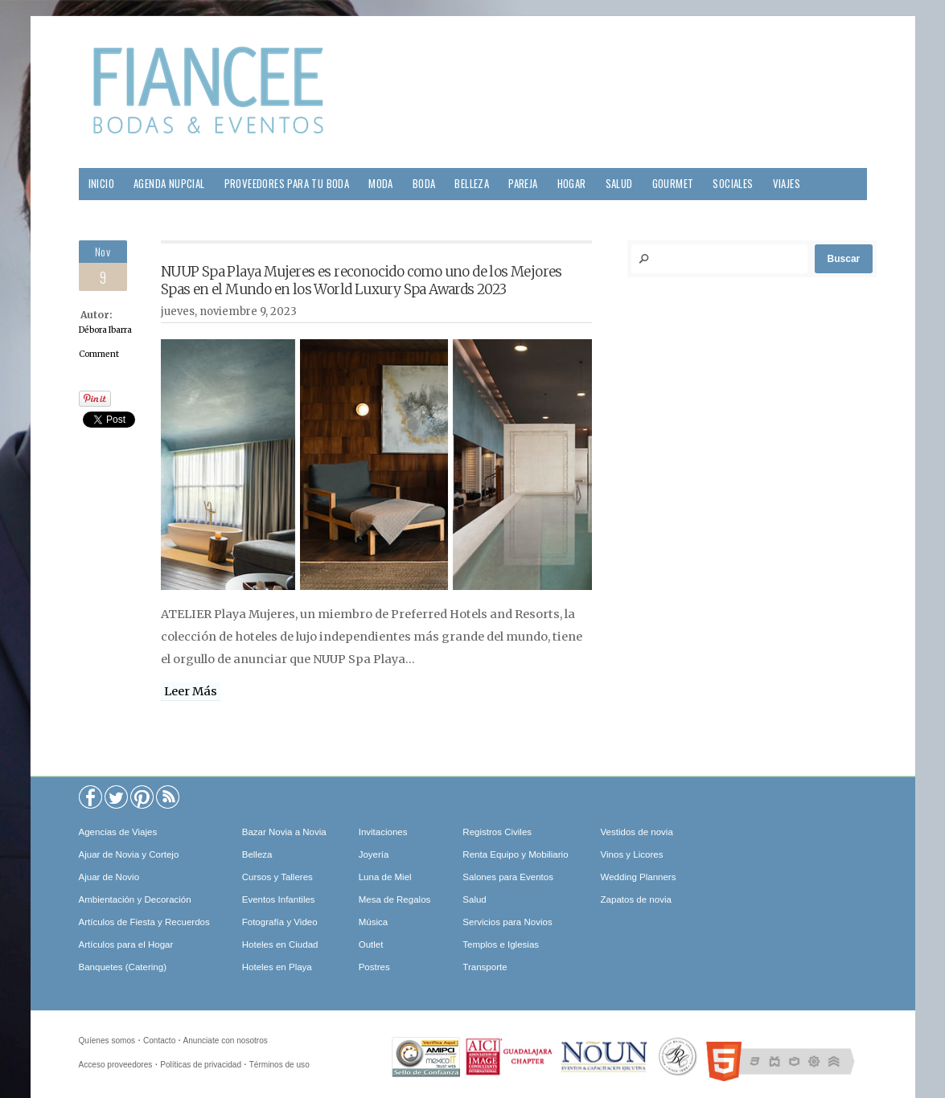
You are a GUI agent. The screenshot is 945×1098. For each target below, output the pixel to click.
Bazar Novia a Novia (284, 832)
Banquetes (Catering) (122, 967)
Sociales (733, 183)
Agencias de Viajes (118, 832)
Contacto (159, 1040)
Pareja (522, 183)
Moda (380, 183)
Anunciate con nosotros (225, 1040)
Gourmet (673, 183)
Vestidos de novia (637, 832)
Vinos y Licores (632, 854)
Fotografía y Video (280, 922)
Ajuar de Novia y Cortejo (129, 854)
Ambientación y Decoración (135, 899)
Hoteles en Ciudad (280, 944)
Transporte (484, 967)
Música (373, 922)
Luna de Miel (385, 877)
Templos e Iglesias (500, 944)
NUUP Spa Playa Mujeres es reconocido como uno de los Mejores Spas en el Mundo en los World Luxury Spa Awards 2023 (361, 280)
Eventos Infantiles (278, 899)
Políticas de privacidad (200, 1064)
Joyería (374, 854)
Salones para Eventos (507, 877)
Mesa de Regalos (395, 899)
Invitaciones (383, 832)
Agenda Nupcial (169, 183)
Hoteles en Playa (277, 967)
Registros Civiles (497, 832)
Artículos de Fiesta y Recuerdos (144, 922)
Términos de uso (279, 1064)
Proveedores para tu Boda (287, 183)
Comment (99, 354)
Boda (424, 183)
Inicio (101, 183)
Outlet (371, 944)
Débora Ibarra (105, 330)
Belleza (471, 183)
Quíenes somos (107, 1040)
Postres (374, 967)
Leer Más (190, 691)
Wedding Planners (638, 877)
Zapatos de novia (636, 899)
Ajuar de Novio (109, 877)
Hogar (571, 183)
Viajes (786, 183)
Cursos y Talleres (277, 877)
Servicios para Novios (507, 922)
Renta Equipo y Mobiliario (515, 854)
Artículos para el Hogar (126, 944)
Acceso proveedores (116, 1064)
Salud (619, 183)
